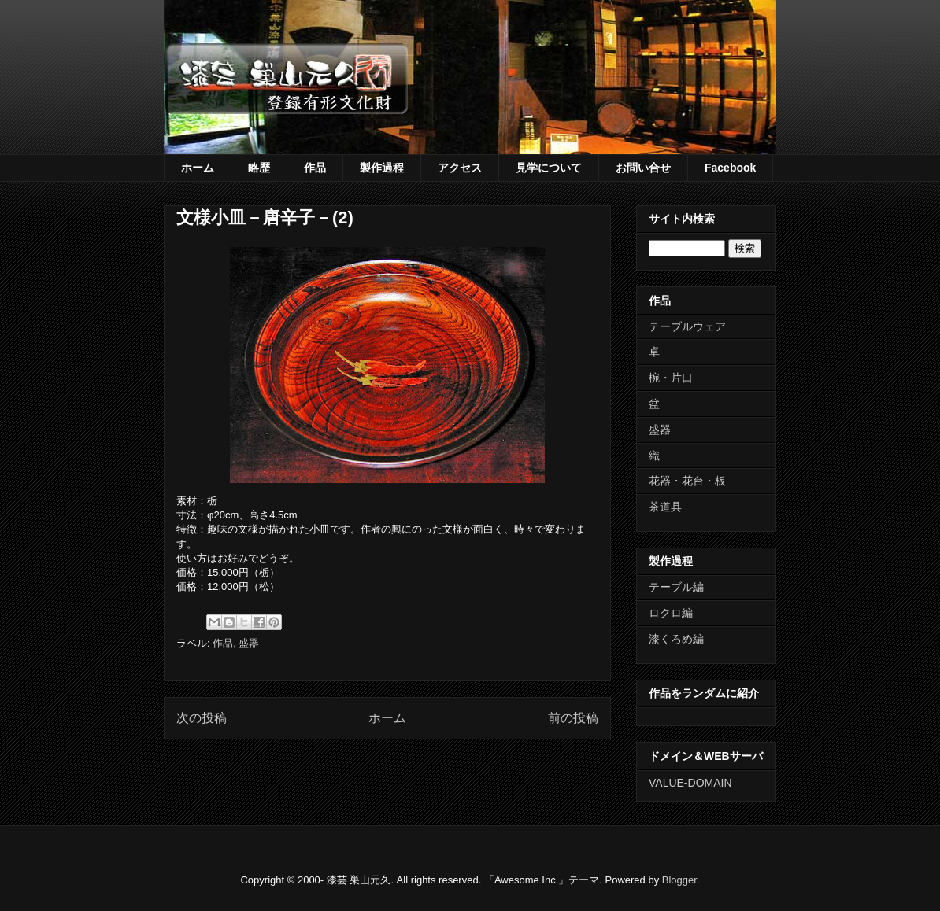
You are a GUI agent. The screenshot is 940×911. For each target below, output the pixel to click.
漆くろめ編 (676, 639)
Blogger (679, 880)
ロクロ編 (671, 613)
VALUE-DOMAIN (690, 782)
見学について (549, 167)
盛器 (249, 643)
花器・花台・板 (687, 480)
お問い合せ (643, 167)
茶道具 (665, 506)
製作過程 (382, 167)
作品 (315, 167)
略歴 (259, 167)
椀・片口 (671, 377)
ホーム (197, 167)
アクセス (460, 167)
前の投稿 (573, 718)
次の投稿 (201, 718)
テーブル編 (676, 587)
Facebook (730, 167)
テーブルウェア (687, 326)
